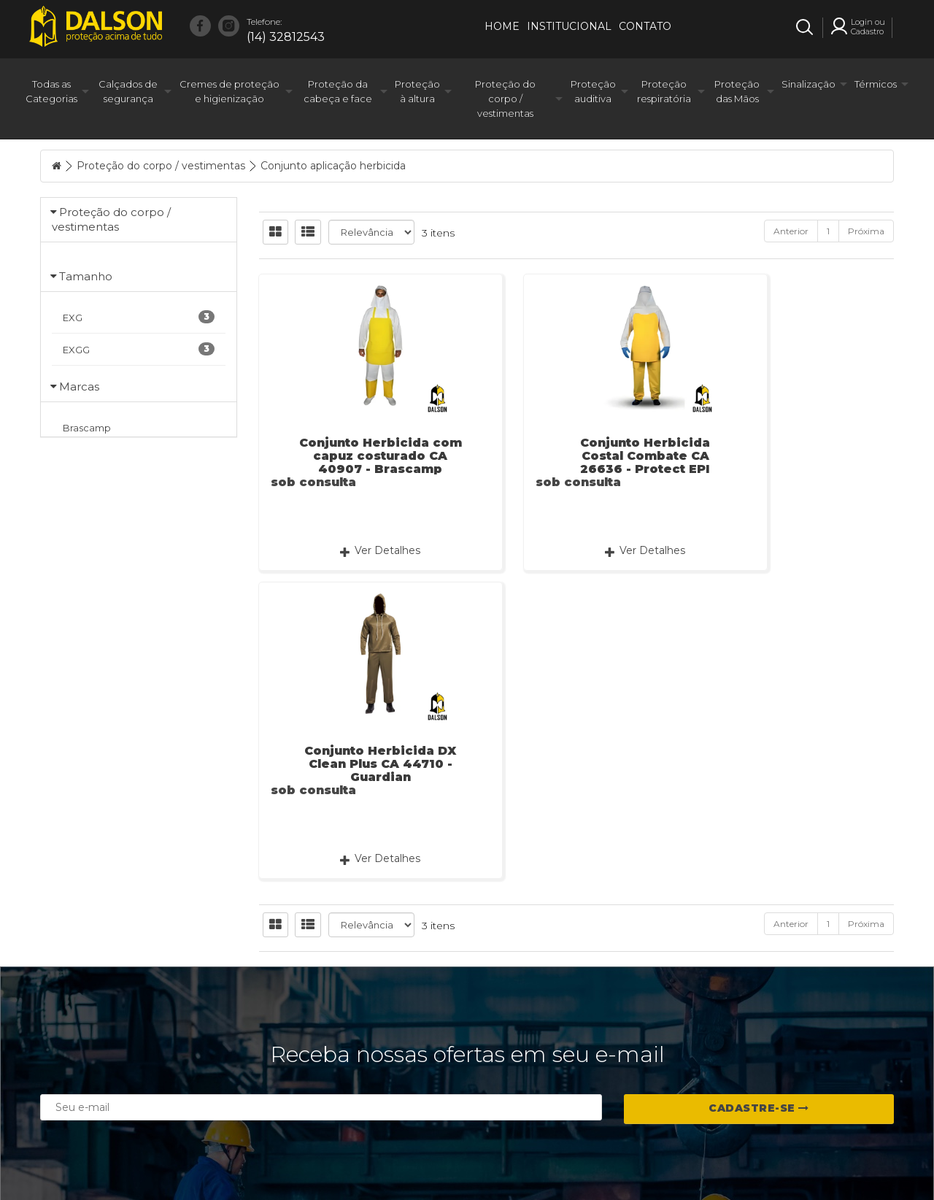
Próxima (866, 231)
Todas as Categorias (51, 91)
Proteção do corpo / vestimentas (505, 98)
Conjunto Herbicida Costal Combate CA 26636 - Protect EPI (576, 456)
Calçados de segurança (128, 91)
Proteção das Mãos (737, 91)
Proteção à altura (417, 91)
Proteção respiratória (664, 91)
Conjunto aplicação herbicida (333, 165)
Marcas (79, 552)
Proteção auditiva (593, 91)
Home (502, 26)
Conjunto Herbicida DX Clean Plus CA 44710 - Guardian (795, 456)
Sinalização (808, 84)
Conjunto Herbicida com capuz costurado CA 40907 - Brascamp (357, 456)
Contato (645, 26)
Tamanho (85, 309)
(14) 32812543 (286, 29)
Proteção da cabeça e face (338, 91)
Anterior (790, 231)
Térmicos (875, 84)
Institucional (569, 26)
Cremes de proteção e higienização (229, 91)
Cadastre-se (759, 1020)
